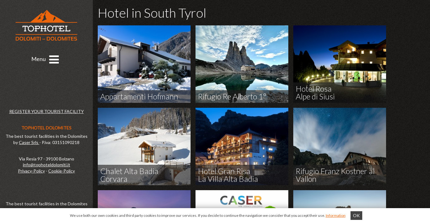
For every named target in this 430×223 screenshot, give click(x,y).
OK (356, 215)
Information (336, 215)
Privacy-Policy (31, 170)
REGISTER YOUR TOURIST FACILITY (46, 111)
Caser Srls (29, 142)
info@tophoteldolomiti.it (46, 164)
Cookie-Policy (61, 170)
